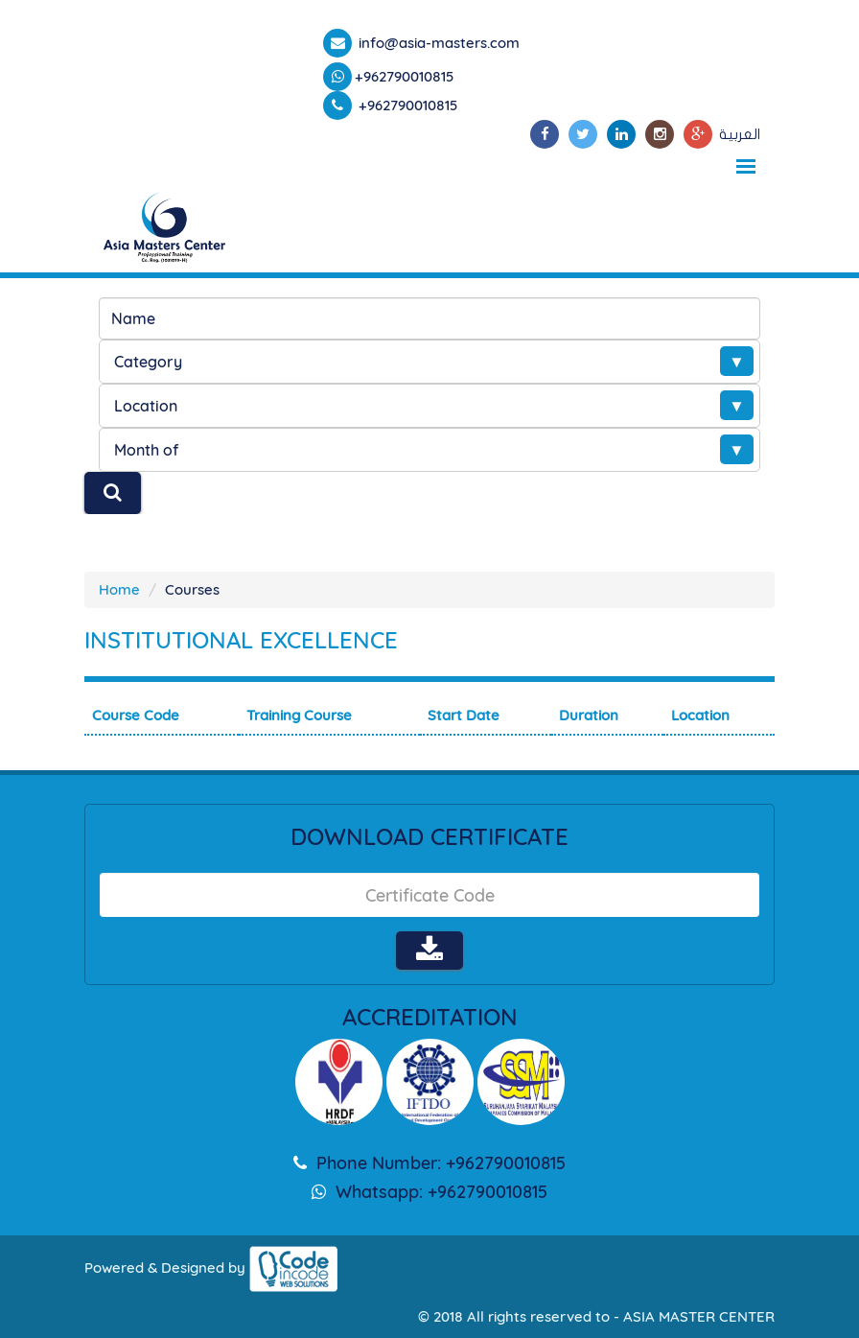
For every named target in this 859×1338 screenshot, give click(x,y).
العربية (739, 134)
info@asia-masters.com (437, 43)
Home (119, 589)
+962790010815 (404, 76)
